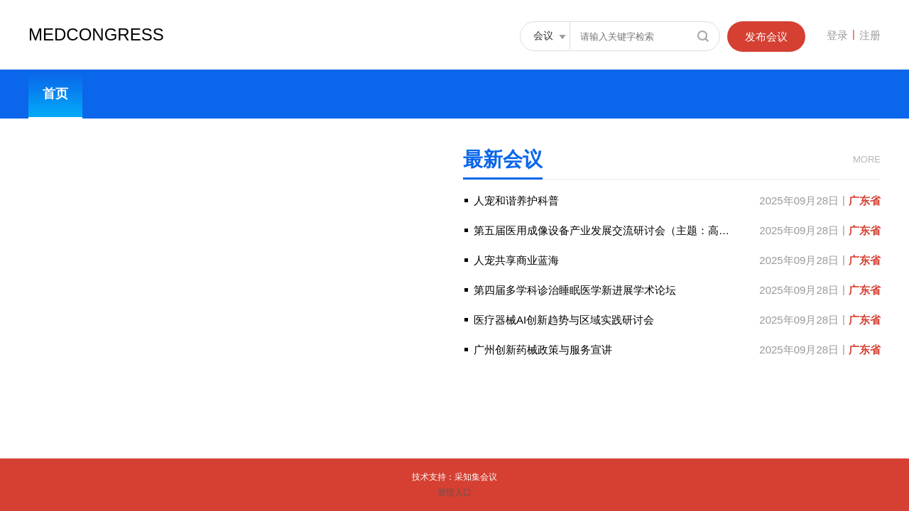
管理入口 (454, 492)
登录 (837, 35)
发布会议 (766, 37)
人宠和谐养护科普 (516, 203)
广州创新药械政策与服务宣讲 (543, 352)
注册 (870, 35)
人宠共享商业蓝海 (516, 263)
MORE (867, 159)
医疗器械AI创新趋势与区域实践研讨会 (564, 323)
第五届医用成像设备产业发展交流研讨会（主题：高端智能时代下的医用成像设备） (671, 233)
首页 (55, 94)
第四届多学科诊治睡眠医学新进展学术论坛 (575, 293)
